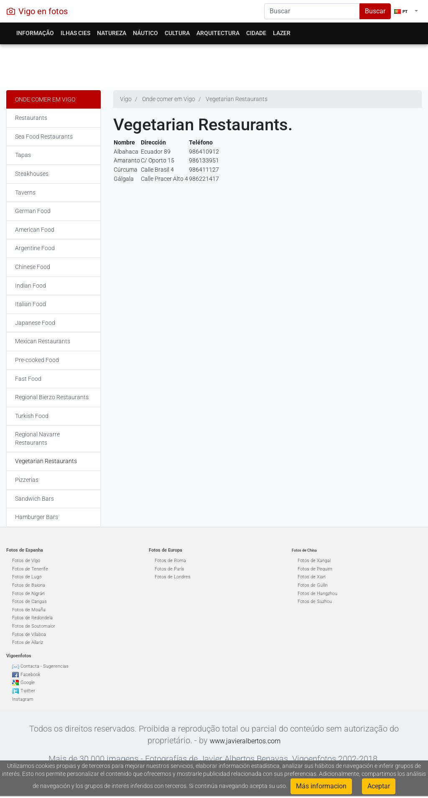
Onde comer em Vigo (45, 99)
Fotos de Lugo (26, 577)
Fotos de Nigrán (28, 593)
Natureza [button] (111, 33)
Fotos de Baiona (28, 585)
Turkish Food (31, 416)
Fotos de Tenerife (30, 569)
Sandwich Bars (34, 498)
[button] (406, 11)
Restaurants (31, 117)
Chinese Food (32, 266)
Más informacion (321, 786)
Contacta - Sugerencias (44, 666)
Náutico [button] (145, 33)
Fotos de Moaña (29, 610)
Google (27, 682)
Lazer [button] (281, 33)
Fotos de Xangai (314, 560)
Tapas (23, 155)
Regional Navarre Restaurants (37, 438)
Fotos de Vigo (26, 560)
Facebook (30, 674)
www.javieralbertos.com (245, 741)
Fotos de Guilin (313, 585)
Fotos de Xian (312, 577)
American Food (34, 229)
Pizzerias (26, 479)
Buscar (375, 11)
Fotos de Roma (170, 560)
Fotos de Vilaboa (29, 634)
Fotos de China (304, 550)
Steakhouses (31, 173)
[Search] (312, 11)
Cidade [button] (256, 33)
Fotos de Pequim (315, 569)
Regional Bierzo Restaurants (52, 397)
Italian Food (30, 304)
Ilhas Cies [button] (75, 33)
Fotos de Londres (173, 577)
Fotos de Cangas (29, 601)
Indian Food (30, 285)
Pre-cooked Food (37, 360)
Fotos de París (169, 569)
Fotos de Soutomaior (33, 626)
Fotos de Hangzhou (317, 593)
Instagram (22, 699)
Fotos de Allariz (27, 642)
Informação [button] (35, 33)
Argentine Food (35, 248)
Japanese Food (35, 322)
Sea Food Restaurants (44, 136)
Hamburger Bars (36, 517)
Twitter (27, 691)
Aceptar (378, 786)
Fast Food (28, 378)
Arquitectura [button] (217, 33)
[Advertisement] (214, 65)
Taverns (25, 192)
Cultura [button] (177, 33)
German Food (33, 211)
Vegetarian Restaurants (46, 461)
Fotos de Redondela (32, 618)
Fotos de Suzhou (315, 601)
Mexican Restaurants (42, 341)
